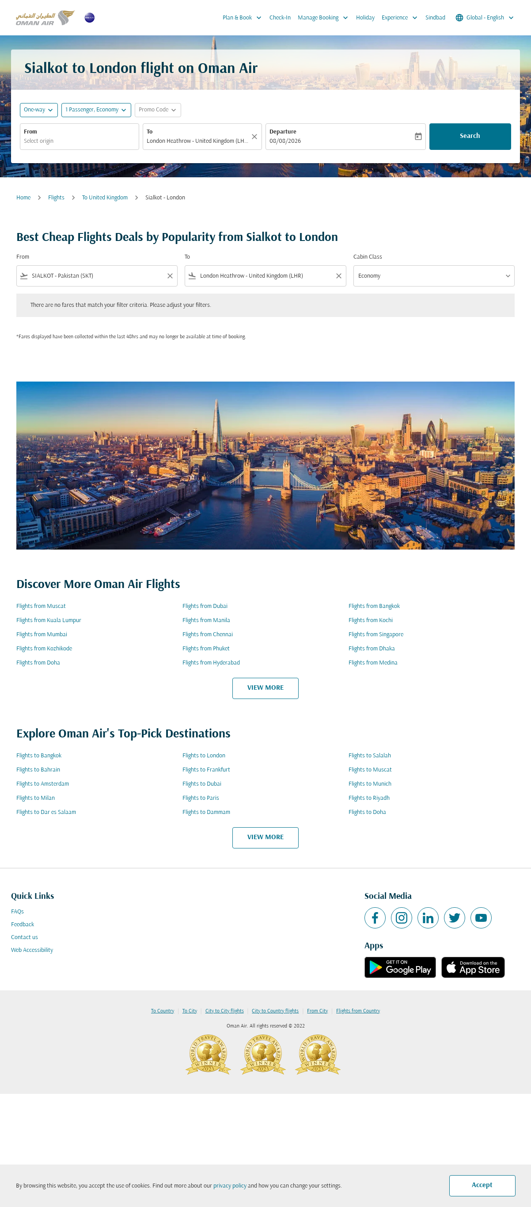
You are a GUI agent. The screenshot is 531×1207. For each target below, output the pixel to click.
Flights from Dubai (205, 606)
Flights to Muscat (370, 770)
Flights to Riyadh (369, 798)
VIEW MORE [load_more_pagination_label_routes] (265, 687)
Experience (402, 18)
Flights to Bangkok (38, 755)
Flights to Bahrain (38, 770)
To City (189, 1011)
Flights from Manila (206, 620)
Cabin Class (367, 257)
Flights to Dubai (201, 784)
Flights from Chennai (207, 634)
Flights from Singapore (376, 634)
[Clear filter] (169, 276)
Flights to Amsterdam (42, 784)
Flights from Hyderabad (211, 663)
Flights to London (203, 755)
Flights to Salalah (370, 755)
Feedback (22, 924)
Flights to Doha (367, 812)
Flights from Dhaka (372, 649)
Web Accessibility (32, 950)
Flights (56, 198)
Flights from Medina (373, 663)
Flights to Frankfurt (206, 770)
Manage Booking (325, 18)
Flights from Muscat (41, 606)
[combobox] (79, 141)
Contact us (24, 937)
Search (470, 136)
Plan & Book (244, 18)
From (30, 132)
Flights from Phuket (206, 649)
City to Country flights (275, 1011)
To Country (162, 1011)
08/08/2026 (285, 141)
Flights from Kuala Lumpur (48, 620)
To (149, 132)
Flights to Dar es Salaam (46, 812)
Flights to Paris (200, 798)
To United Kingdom (105, 198)
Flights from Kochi (371, 620)
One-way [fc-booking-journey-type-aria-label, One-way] (34, 110)
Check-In (280, 18)
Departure (282, 132)
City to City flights (224, 1011)
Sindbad (435, 18)
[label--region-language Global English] (485, 18)
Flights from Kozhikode (44, 649)
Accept (482, 1185)
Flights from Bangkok (374, 606)
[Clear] (256, 136)
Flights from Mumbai (41, 634)
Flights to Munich (370, 784)
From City (317, 1011)
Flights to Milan (35, 798)
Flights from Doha (38, 663)
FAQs (17, 912)
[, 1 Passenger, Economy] (91, 110)
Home (23, 198)
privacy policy (230, 1186)
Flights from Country (358, 1011)
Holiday (365, 18)
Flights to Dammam (206, 812)
